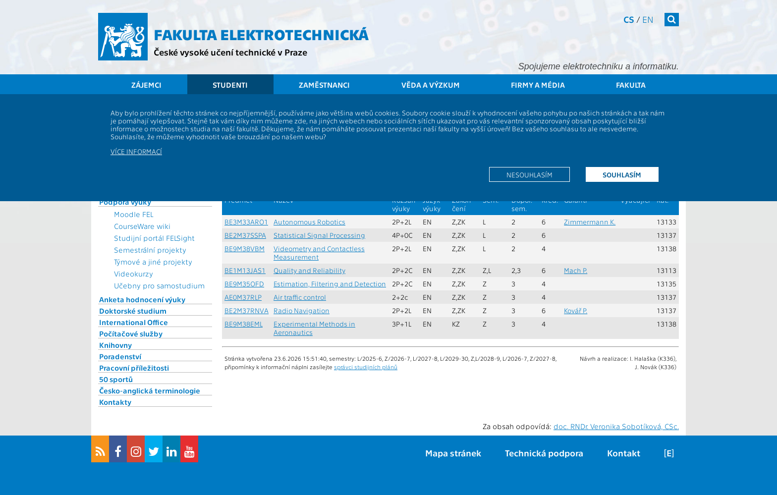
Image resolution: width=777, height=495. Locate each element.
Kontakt (623, 452)
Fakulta (631, 84)
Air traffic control (300, 297)
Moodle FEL (133, 214)
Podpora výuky (125, 201)
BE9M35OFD (244, 283)
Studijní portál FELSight (154, 237)
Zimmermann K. (589, 222)
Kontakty (115, 401)
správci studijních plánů (365, 366)
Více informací (136, 151)
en (648, 19)
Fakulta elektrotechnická (261, 34)
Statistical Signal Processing (319, 235)
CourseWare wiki (142, 225)
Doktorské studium (132, 310)
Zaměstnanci (324, 84)
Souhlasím (622, 174)
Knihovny (115, 344)
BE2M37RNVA (246, 310)
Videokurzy (133, 273)
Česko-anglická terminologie (149, 390)
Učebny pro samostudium (159, 285)
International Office (133, 322)
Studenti (230, 84)
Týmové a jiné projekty (153, 261)
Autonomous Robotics (309, 222)
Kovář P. (575, 310)
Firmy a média (538, 84)
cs (628, 19)
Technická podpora (544, 452)
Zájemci (146, 84)
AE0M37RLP (243, 297)
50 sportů (116, 379)
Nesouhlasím (529, 174)
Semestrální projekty (150, 249)
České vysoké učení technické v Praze (230, 52)
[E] (669, 452)
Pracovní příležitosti (134, 367)
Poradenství (120, 356)
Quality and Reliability (309, 270)
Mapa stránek (453, 452)
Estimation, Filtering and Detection (330, 283)
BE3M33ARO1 (246, 222)
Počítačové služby (131, 333)
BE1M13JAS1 (245, 270)
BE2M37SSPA (245, 235)
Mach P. (575, 270)
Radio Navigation (302, 310)
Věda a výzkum (430, 84)
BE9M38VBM (244, 248)
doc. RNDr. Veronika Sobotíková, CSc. (616, 426)
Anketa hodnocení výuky (142, 299)
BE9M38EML (243, 324)
